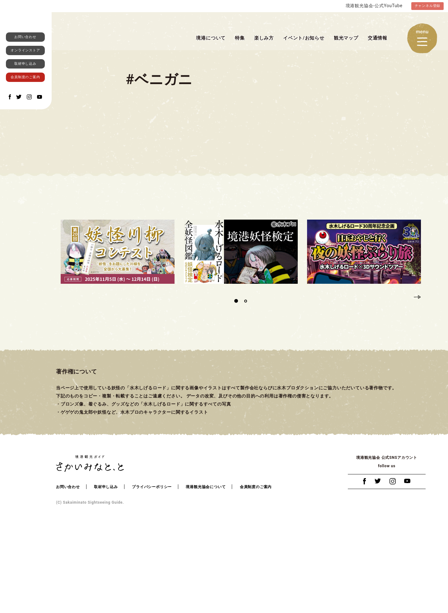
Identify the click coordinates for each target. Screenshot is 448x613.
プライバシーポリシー (152, 571)
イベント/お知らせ (303, 38)
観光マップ (346, 38)
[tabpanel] (118, 336)
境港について (211, 38)
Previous (406, 381)
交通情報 (377, 38)
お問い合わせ (25, 112)
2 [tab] (245, 385)
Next (417, 381)
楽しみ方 (264, 38)
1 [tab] (236, 385)
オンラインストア (25, 125)
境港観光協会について (206, 571)
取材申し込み (25, 139)
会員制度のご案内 (25, 152)
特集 (240, 38)
